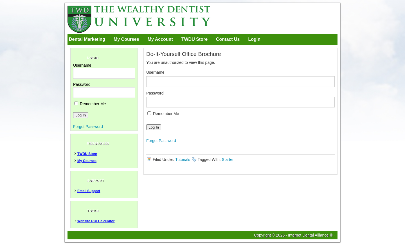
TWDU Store (194, 39)
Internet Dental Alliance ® (310, 235)
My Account (160, 39)
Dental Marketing (87, 39)
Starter (228, 159)
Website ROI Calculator (95, 221)
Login (254, 39)
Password (154, 93)
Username (155, 72)
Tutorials (182, 159)
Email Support (88, 191)
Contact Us (228, 39)
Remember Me (163, 113)
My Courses (126, 39)
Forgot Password (161, 140)
